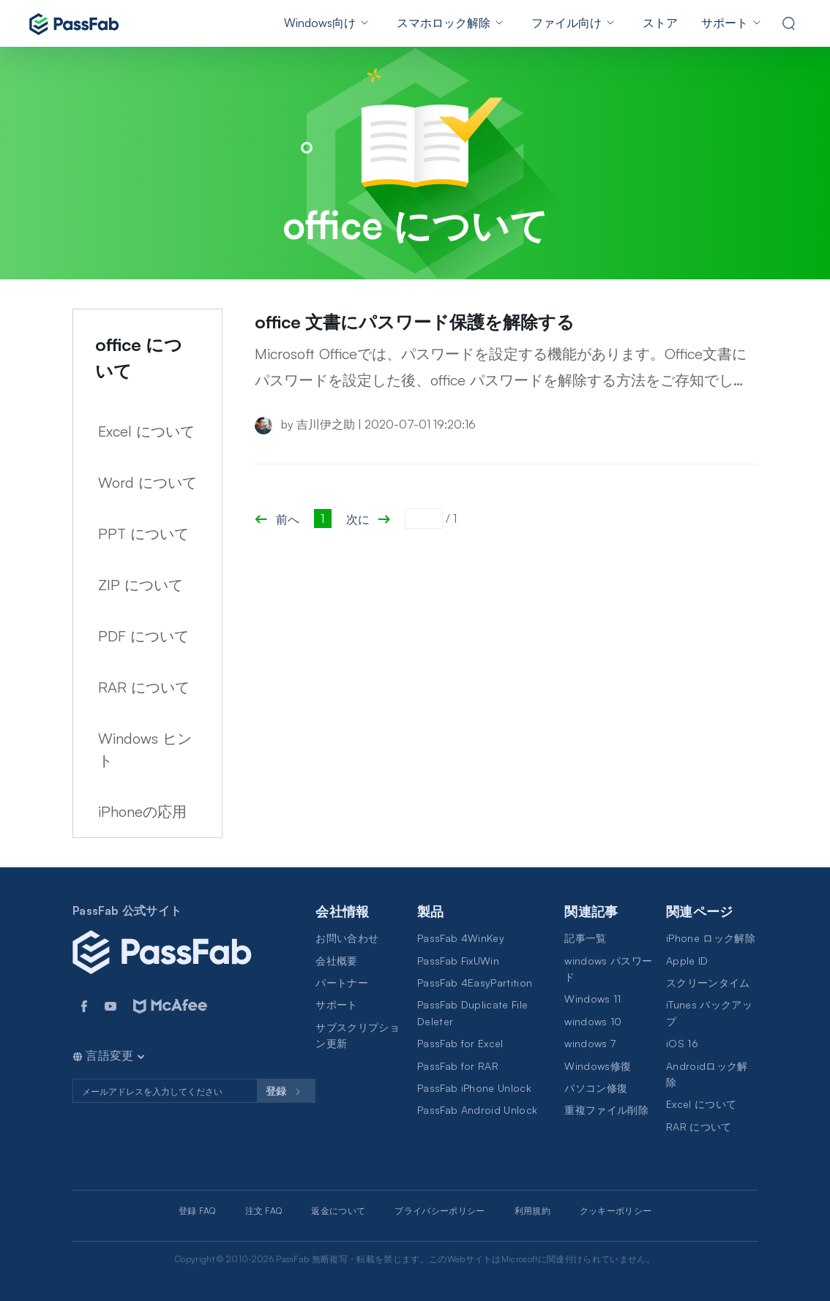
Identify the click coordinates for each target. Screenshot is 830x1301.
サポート (724, 22)
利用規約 (532, 1210)
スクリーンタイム (708, 982)
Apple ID (687, 960)
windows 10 (592, 1021)
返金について (338, 1210)
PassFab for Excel (460, 1043)
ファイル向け (566, 22)
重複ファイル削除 (606, 1110)
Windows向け (320, 22)
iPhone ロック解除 (710, 938)
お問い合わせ (346, 938)
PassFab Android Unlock (477, 1110)
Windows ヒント (145, 749)
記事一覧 (585, 938)
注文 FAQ (264, 1210)
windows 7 (590, 1043)
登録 (286, 1092)
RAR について (144, 687)
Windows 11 (592, 998)
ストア (660, 22)
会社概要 (336, 960)
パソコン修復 (595, 1088)
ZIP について (140, 585)
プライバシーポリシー (440, 1210)
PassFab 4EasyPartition (474, 982)
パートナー (341, 982)
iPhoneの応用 (142, 811)
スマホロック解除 (443, 22)
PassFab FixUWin (458, 960)
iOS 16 (682, 1043)
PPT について (143, 533)
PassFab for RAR (457, 1066)
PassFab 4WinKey (460, 938)
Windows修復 (597, 1066)
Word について (147, 482)
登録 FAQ (197, 1210)
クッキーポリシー (616, 1210)
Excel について (146, 431)
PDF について (143, 636)
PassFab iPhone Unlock (474, 1088)
